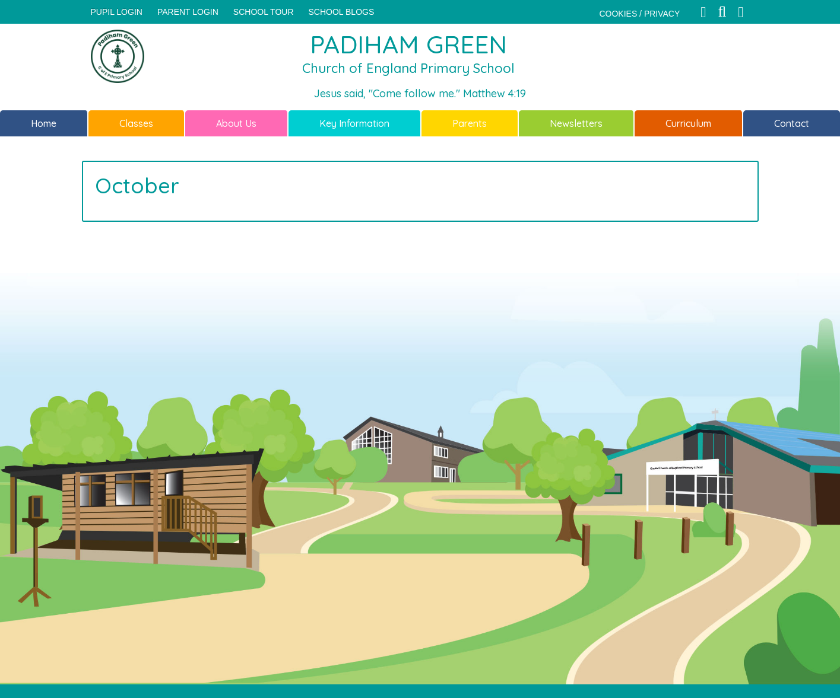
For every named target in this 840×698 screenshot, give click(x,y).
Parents (469, 123)
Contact (791, 123)
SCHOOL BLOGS (342, 12)
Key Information (354, 123)
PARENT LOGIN (187, 12)
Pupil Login (116, 12)
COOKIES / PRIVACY (639, 13)
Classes (136, 123)
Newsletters (576, 123)
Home (43, 123)
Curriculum (688, 123)
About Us (236, 123)
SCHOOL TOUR (263, 12)
